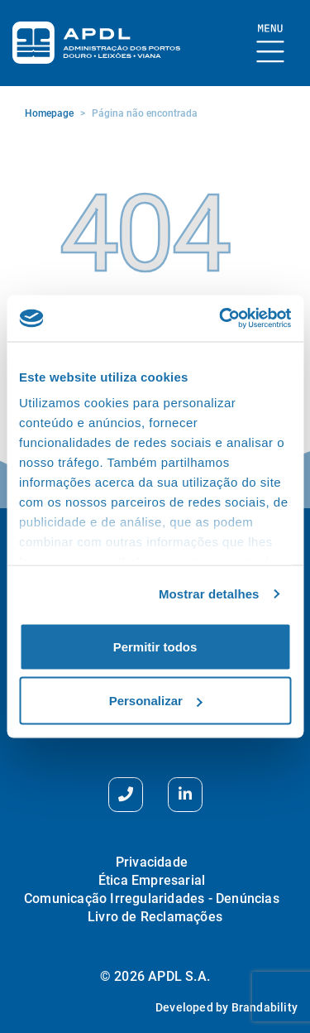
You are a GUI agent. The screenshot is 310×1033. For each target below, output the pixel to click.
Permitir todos (155, 646)
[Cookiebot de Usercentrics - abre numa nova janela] (220, 318)
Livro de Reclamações (155, 917)
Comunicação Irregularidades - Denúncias (151, 898)
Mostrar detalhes (209, 594)
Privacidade (152, 862)
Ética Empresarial (151, 880)
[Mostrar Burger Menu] (271, 44)
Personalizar (156, 701)
